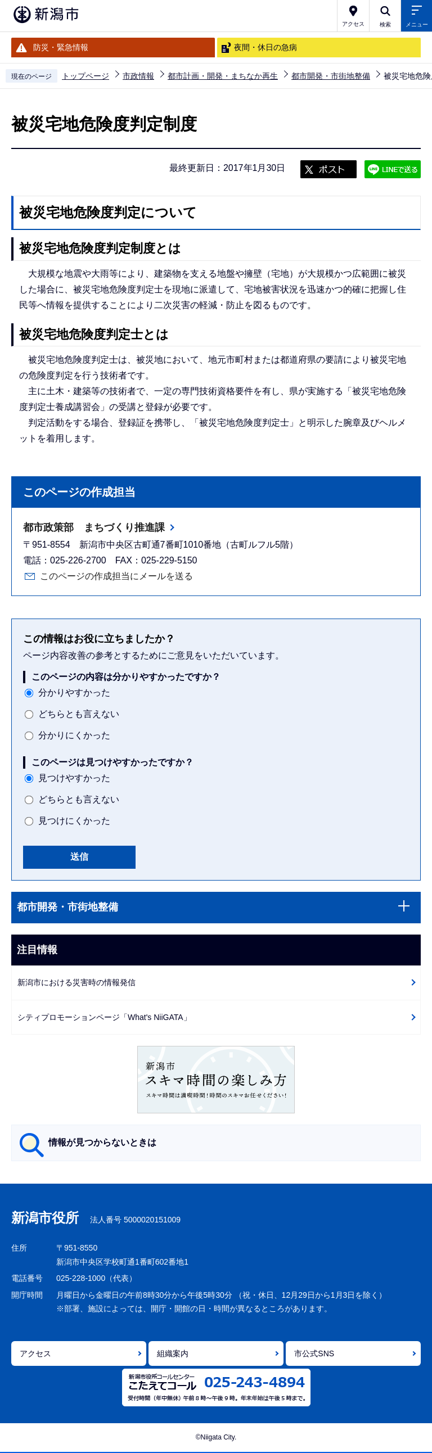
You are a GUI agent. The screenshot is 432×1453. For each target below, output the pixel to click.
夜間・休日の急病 (265, 47)
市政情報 (138, 75)
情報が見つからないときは (102, 1142)
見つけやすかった (74, 778)
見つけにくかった (74, 820)
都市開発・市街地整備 (330, 75)
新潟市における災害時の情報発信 (76, 982)
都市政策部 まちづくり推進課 (94, 527)
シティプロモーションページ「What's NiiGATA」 (104, 1017)
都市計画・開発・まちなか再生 (223, 75)
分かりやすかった (74, 692)
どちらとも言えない (78, 714)
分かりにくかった (74, 735)
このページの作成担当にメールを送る (116, 576)
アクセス (35, 1353)
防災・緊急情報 (60, 47)
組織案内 (172, 1353)
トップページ (85, 75)
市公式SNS (314, 1353)
